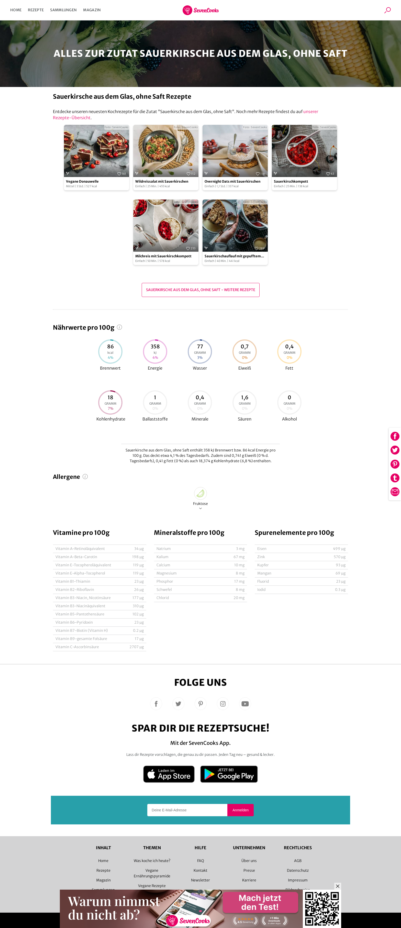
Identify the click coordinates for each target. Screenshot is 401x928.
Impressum (298, 880)
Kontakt (200, 870)
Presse (249, 870)
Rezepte (36, 10)
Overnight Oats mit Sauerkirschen (232, 181)
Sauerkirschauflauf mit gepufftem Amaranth (233, 256)
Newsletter (200, 880)
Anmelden (240, 810)
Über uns (249, 860)
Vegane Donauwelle (82, 181)
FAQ (200, 860)
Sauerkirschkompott (291, 181)
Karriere (249, 880)
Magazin (92, 10)
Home (15, 10)
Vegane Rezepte (152, 885)
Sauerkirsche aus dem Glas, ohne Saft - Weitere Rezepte (200, 290)
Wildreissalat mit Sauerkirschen (161, 181)
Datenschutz (298, 870)
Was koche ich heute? (152, 860)
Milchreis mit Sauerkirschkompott (163, 256)
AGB (298, 860)
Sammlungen (63, 10)
